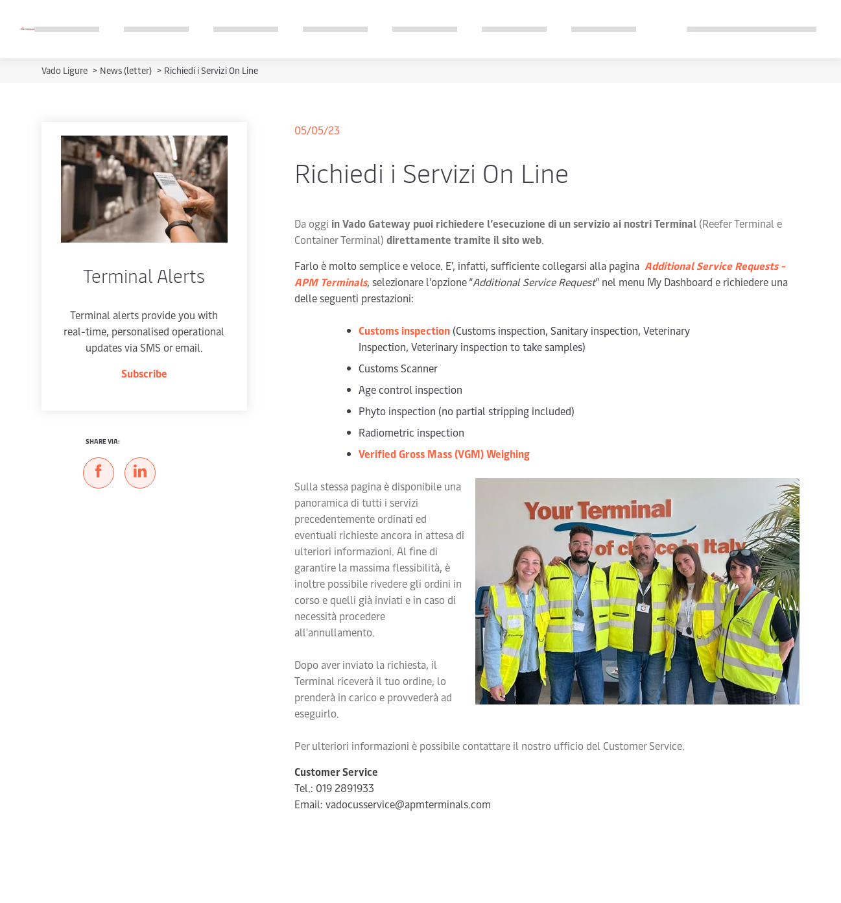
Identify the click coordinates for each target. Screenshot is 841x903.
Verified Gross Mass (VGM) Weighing (445, 453)
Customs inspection (404, 330)
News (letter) (127, 70)
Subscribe (144, 373)
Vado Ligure (65, 70)
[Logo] (26, 28)
